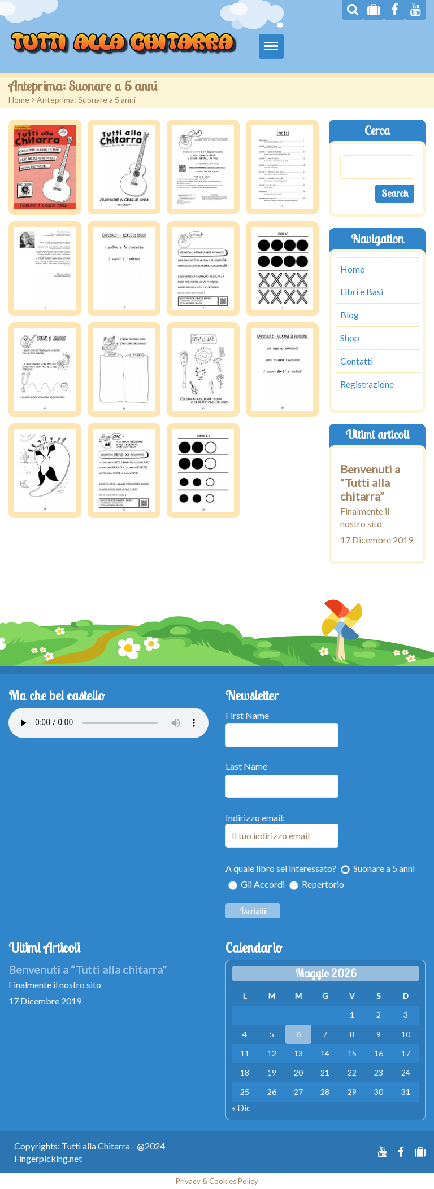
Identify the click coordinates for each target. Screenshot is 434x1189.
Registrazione (367, 384)
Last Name (246, 766)
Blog (349, 314)
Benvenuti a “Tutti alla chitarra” (370, 482)
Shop (349, 337)
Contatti (356, 361)
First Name (247, 715)
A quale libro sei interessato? (280, 868)
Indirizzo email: (281, 830)
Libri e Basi (361, 291)
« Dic (241, 1107)
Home (18, 99)
